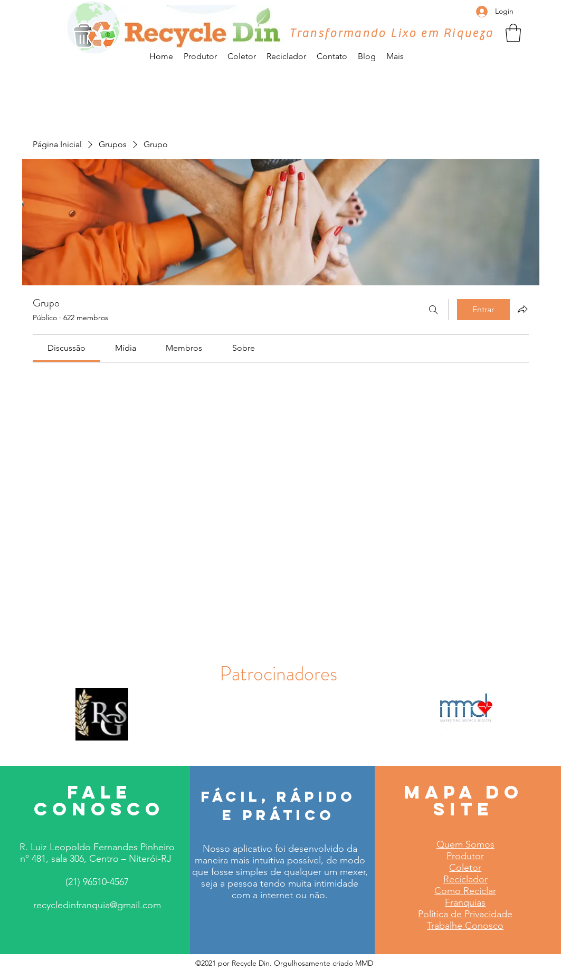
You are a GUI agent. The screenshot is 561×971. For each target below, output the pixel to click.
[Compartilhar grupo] (522, 309)
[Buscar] (433, 309)
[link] (66, 348)
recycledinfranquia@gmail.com (97, 905)
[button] (513, 33)
